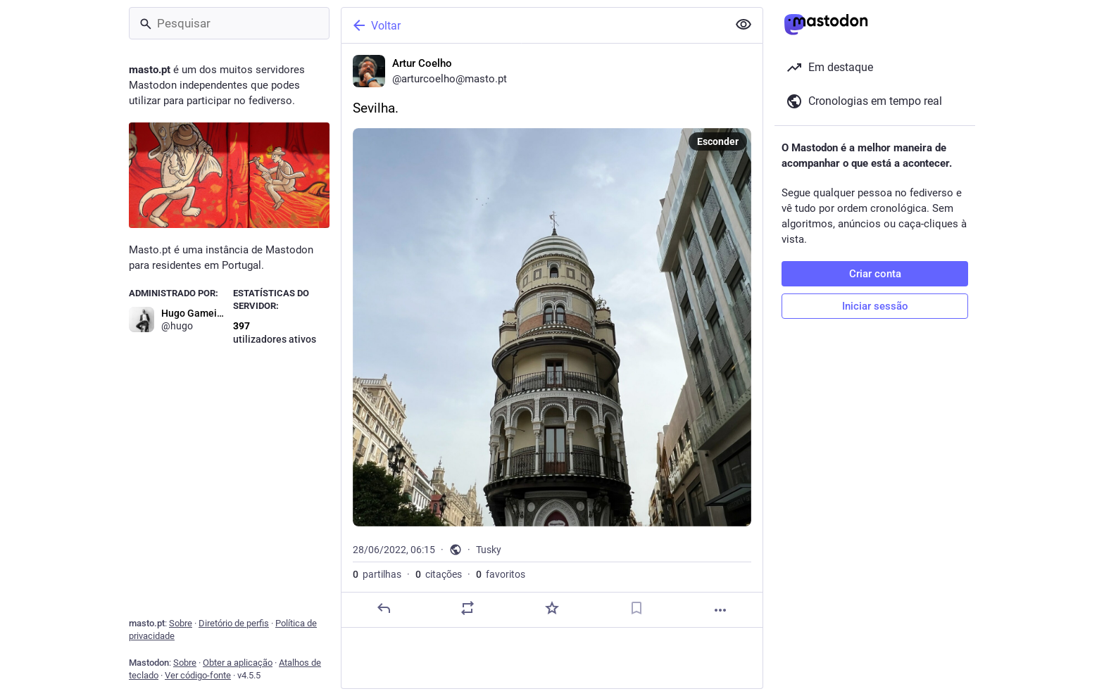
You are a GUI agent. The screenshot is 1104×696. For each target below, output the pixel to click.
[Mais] (720, 610)
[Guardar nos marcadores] (636, 608)
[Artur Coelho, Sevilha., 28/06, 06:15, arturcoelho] (552, 336)
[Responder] (383, 608)
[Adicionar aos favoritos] (552, 608)
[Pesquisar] (229, 23)
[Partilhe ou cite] (467, 608)
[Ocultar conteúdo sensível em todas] (743, 25)
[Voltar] (532, 25)
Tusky (488, 549)
